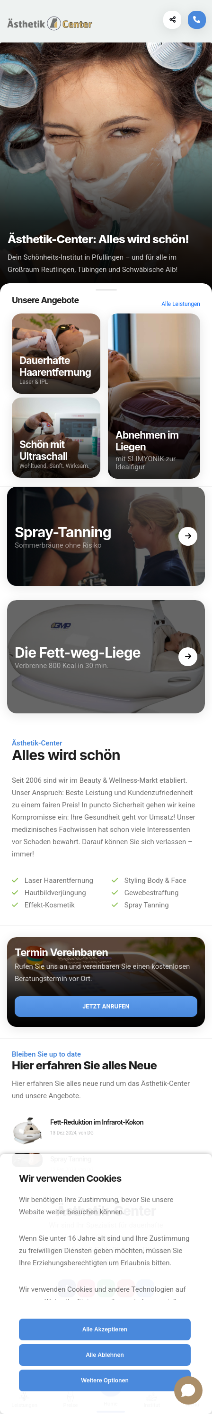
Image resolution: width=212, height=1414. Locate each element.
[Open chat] (188, 1390)
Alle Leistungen (180, 304)
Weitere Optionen (105, 1380)
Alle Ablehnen (105, 1354)
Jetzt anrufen (105, 1006)
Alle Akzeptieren (104, 1329)
